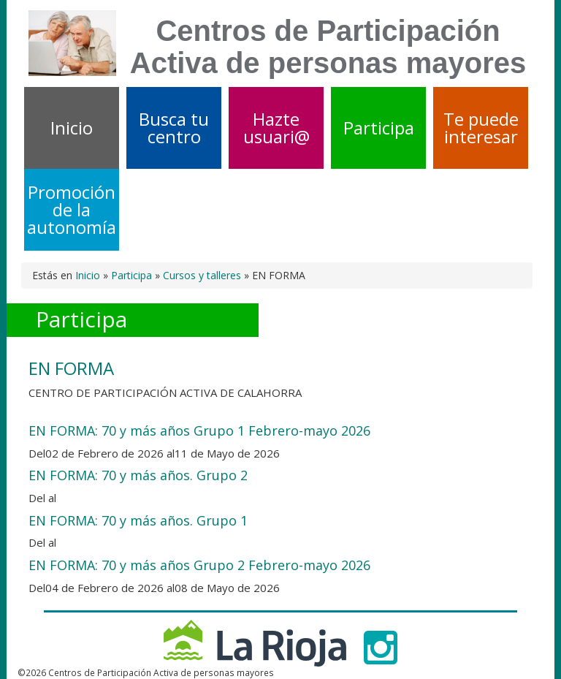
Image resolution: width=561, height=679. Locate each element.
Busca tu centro (174, 127)
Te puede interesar (481, 127)
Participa (378, 127)
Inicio (71, 127)
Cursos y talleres (202, 275)
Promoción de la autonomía (71, 209)
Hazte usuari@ (276, 127)
